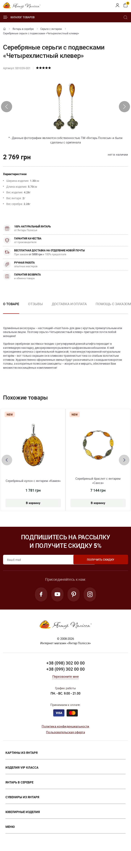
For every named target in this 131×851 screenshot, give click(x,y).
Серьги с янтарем (51, 28)
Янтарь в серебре (23, 28)
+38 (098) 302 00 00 (65, 664)
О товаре (11, 304)
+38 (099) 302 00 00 (65, 669)
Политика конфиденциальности (65, 727)
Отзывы (35, 304)
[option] (35, 307)
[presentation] (6, 106)
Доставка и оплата (69, 304)
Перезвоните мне (65, 677)
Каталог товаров (19, 17)
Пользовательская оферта (65, 732)
